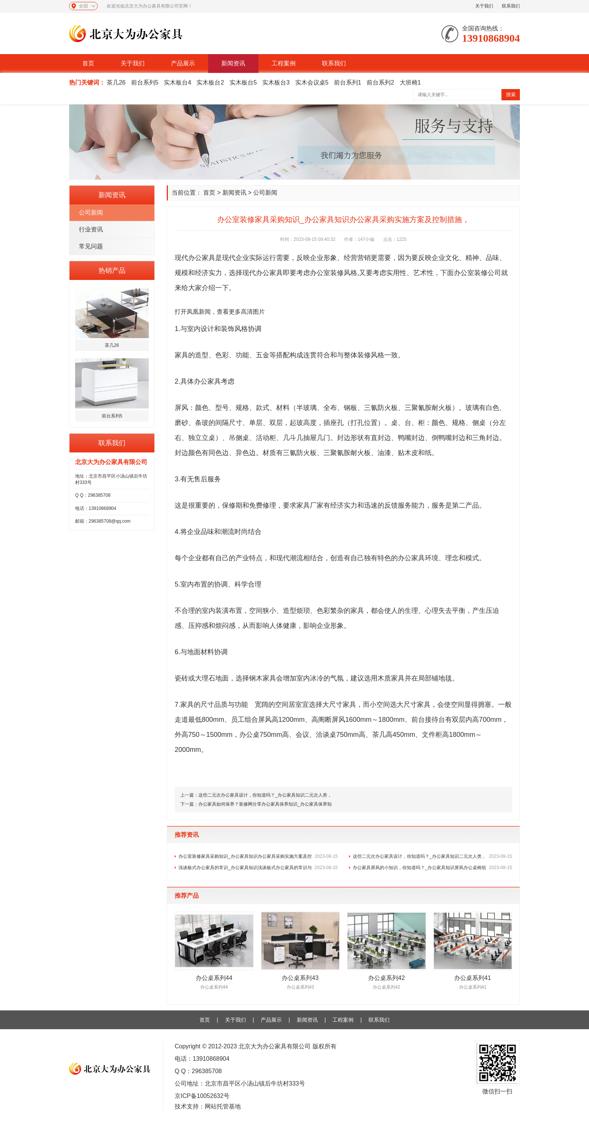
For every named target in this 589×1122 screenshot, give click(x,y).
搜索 (511, 94)
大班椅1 (410, 82)
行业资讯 (91, 229)
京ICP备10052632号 (202, 1096)
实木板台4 (177, 82)
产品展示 (183, 63)
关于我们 (484, 6)
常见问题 (91, 246)
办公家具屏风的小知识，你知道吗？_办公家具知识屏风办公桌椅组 (432, 867)
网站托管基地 (223, 1106)
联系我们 (511, 6)
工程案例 (284, 63)
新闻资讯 (233, 63)
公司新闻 (91, 212)
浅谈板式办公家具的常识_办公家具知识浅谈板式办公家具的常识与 (258, 867)
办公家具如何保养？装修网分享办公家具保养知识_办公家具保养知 (265, 804)
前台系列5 (145, 82)
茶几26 (116, 82)
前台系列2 (380, 82)
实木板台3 (276, 82)
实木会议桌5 (312, 82)
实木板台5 (243, 82)
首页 (88, 63)
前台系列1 (347, 82)
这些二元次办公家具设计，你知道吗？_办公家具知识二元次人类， (265, 795)
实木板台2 (210, 82)
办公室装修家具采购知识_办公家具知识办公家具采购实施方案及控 (258, 856)
